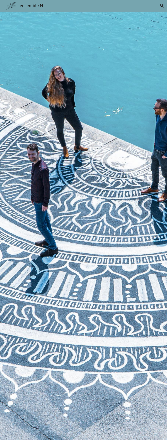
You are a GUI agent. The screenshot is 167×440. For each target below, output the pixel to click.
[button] (162, 6)
